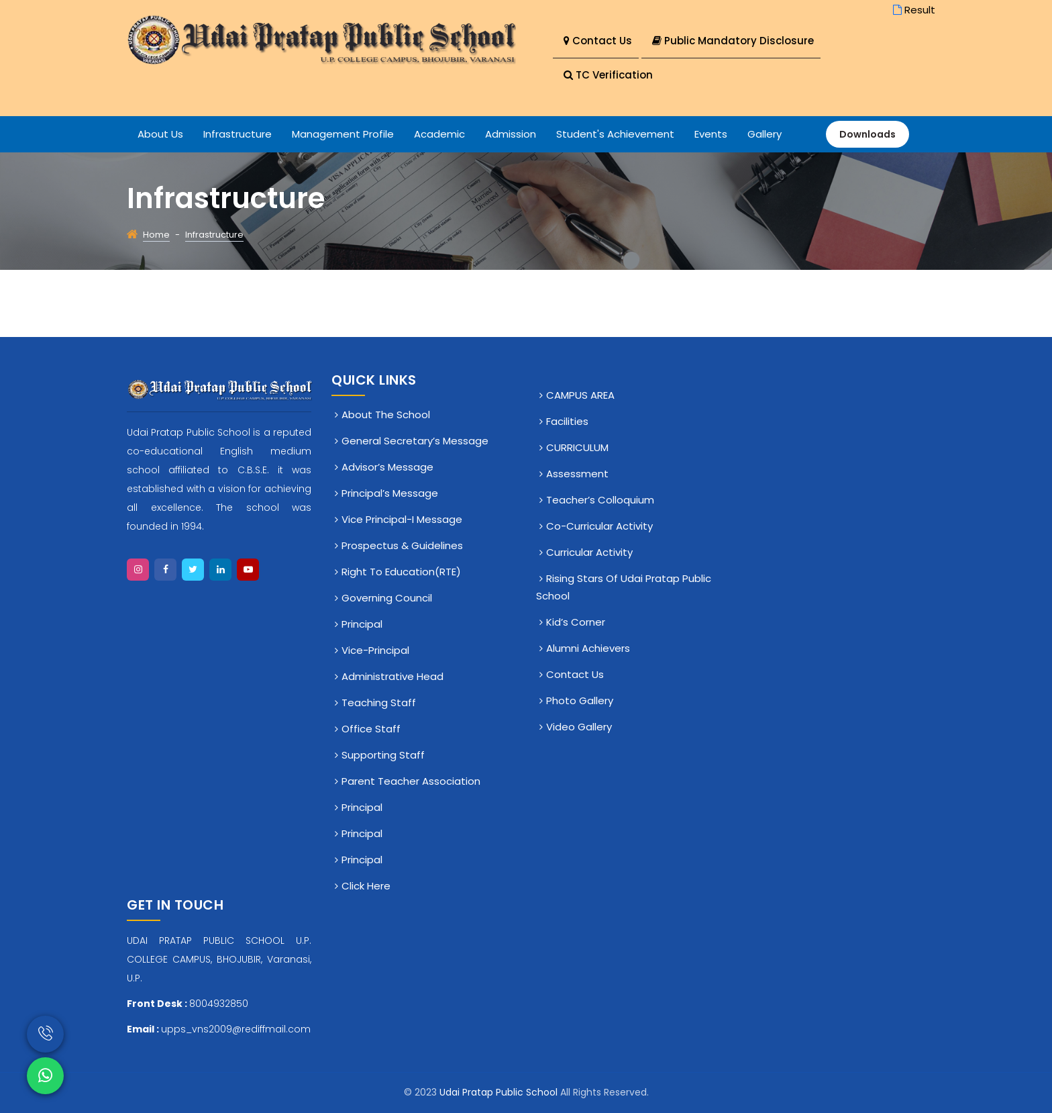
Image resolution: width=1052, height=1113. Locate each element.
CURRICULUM (577, 447)
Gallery (764, 134)
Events (710, 134)
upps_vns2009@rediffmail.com (236, 1029)
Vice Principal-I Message (401, 519)
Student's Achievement (615, 134)
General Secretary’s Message (414, 441)
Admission (510, 134)
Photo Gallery (579, 700)
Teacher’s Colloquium (600, 500)
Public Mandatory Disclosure (733, 41)
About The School (385, 414)
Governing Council (386, 598)
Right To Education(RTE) (401, 572)
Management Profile (343, 134)
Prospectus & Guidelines (402, 545)
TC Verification (608, 75)
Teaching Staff (378, 702)
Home (156, 234)
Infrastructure (237, 134)
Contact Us (598, 41)
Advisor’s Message (387, 467)
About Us (160, 134)
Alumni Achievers (588, 648)
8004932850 (218, 1003)
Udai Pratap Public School (499, 1092)
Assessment (577, 474)
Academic (439, 134)
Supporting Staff (383, 755)
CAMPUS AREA (580, 395)
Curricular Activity (589, 552)
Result (912, 10)
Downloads (867, 134)
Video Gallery (579, 727)
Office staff (371, 729)
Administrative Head (392, 676)
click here (365, 886)
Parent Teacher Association (410, 781)
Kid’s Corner (575, 622)
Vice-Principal (375, 650)
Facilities (567, 421)
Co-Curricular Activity (599, 526)
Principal (361, 624)
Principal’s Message (389, 493)
